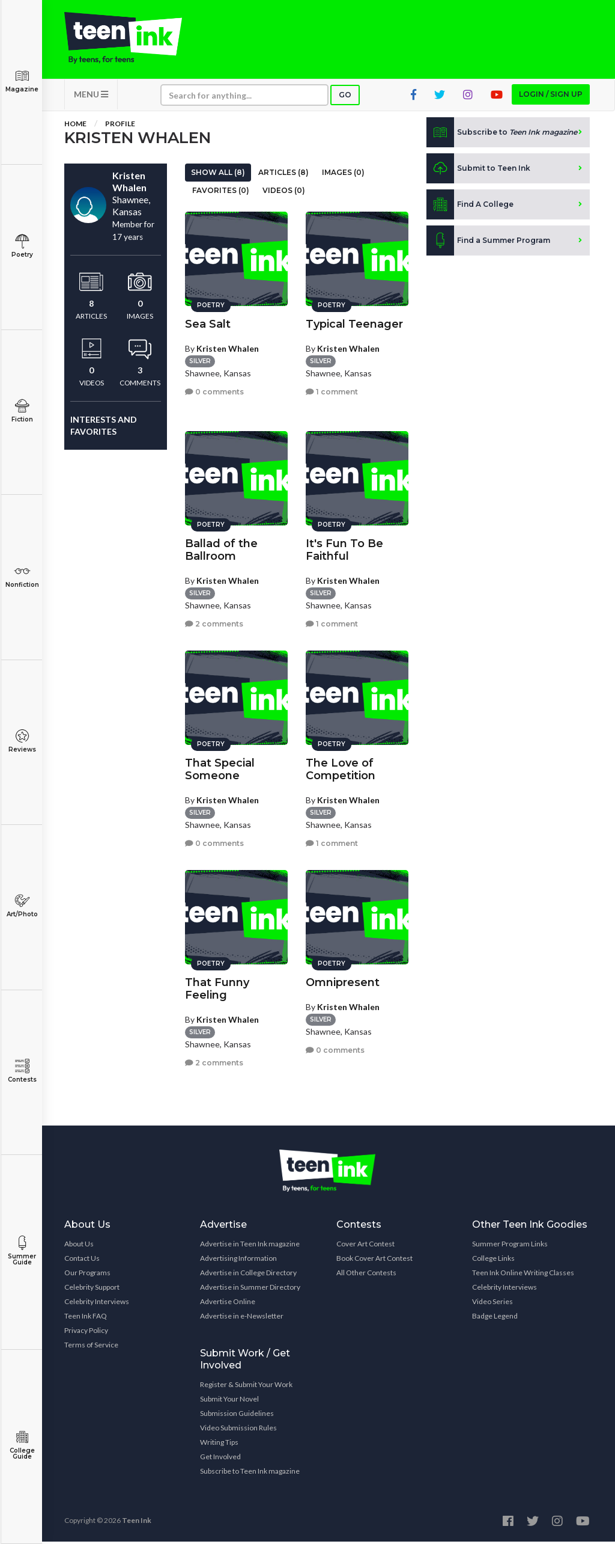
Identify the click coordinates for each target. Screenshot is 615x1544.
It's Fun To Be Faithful (344, 548)
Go (345, 97)
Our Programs (87, 1274)
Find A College (470, 207)
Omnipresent (343, 980)
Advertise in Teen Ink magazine (250, 1246)
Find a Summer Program (488, 243)
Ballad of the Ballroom (221, 548)
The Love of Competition (340, 767)
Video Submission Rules (238, 1430)
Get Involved (220, 1458)
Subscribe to (501, 135)
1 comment (332, 390)
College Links (493, 1260)
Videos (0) (283, 192)
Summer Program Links (510, 1246)
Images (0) (343, 174)
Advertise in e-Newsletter (241, 1318)
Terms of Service (91, 1347)
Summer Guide (22, 1251)
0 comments (214, 390)
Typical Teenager (354, 322)
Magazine (22, 81)
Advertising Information (238, 1260)
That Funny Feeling (217, 987)
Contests (22, 1071)
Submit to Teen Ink (478, 171)
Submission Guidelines (237, 1415)
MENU (91, 96)
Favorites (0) (220, 192)
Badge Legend (495, 1318)
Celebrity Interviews (96, 1303)
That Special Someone (220, 767)
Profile (120, 125)
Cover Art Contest (365, 1246)
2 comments (214, 622)
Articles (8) (283, 174)
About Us (79, 1246)
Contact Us (82, 1260)
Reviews (22, 741)
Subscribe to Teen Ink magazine (250, 1473)
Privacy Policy (86, 1332)
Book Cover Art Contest (374, 1260)
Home (75, 125)
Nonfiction (22, 576)
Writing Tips (219, 1444)
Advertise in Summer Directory (250, 1289)
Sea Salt (208, 322)
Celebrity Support (92, 1289)
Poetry (22, 246)
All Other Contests (366, 1274)
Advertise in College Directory (248, 1274)
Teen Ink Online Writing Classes (523, 1274)
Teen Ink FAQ (85, 1318)
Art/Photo (22, 905)
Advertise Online (227, 1303)
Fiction (22, 411)
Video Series (492, 1303)
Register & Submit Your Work (246, 1386)
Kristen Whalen (227, 347)
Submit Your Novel (229, 1401)
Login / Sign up (551, 96)
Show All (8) (218, 174)
